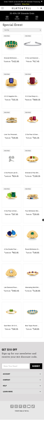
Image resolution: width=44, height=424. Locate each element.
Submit (36, 370)
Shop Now (25, 4)
